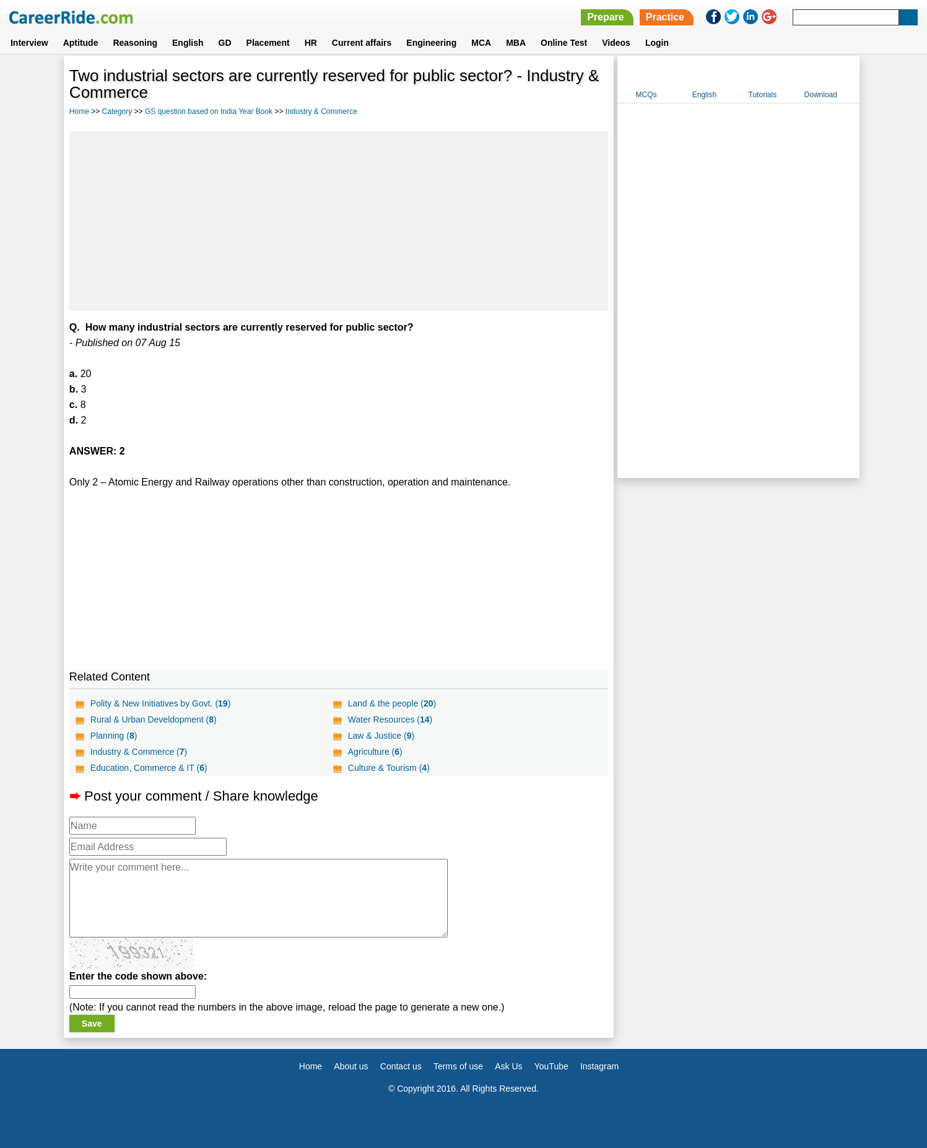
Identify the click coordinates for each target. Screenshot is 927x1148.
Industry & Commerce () (138, 752)
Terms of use (458, 1066)
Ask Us (508, 1066)
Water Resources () (390, 719)
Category (117, 111)
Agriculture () (375, 752)
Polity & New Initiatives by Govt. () (160, 703)
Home (79, 111)
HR (311, 43)
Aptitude (80, 43)
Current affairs (361, 43)
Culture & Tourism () (389, 768)
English (188, 43)
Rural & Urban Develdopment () (153, 719)
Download (820, 94)
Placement (268, 43)
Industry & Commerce (321, 111)
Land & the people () (392, 703)
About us (351, 1066)
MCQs (646, 94)
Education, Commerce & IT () (148, 768)
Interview (29, 43)
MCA (481, 43)
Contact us (401, 1066)
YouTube (551, 1066)
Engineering (431, 43)
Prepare (605, 17)
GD (225, 43)
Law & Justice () (381, 736)
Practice (665, 17)
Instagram (599, 1066)
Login (657, 43)
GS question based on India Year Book (208, 111)
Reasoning (135, 43)
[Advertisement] (338, 221)
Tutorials (763, 94)
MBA (516, 43)
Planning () (113, 736)
